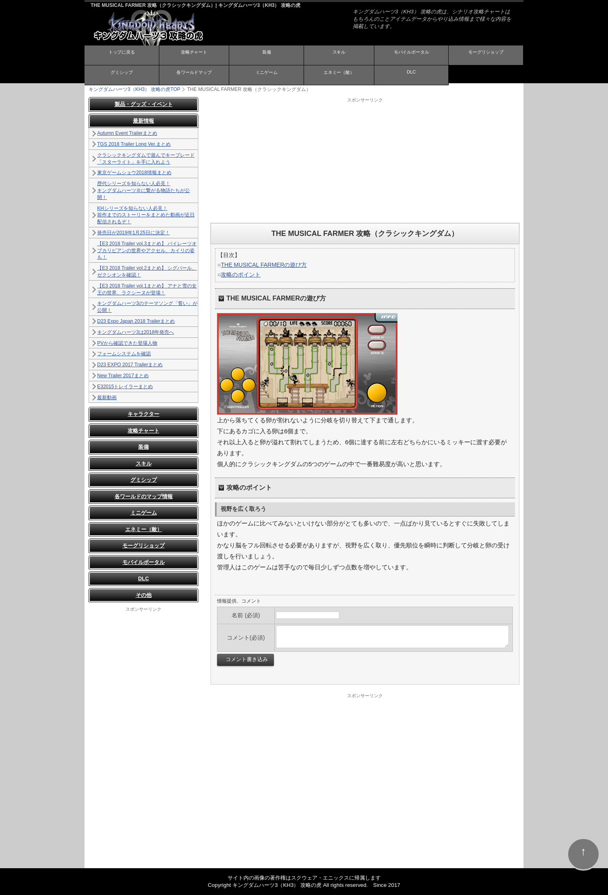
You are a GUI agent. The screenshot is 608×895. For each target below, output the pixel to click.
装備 (266, 55)
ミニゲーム (266, 74)
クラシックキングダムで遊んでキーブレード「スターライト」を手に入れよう (146, 158)
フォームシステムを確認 (124, 354)
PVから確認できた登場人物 (127, 343)
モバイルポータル (411, 55)
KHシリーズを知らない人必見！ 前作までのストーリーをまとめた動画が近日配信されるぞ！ (146, 215)
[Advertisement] (365, 160)
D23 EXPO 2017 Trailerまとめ (130, 365)
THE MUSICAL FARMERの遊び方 (264, 265)
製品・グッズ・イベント (144, 104)
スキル (339, 55)
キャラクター (143, 414)
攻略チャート (193, 55)
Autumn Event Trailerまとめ (127, 133)
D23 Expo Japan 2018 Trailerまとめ (136, 321)
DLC (411, 74)
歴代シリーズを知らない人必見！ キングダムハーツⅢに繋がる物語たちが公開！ (143, 190)
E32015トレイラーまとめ (125, 386)
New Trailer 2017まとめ (123, 375)
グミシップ (121, 74)
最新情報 (143, 121)
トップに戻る (121, 55)
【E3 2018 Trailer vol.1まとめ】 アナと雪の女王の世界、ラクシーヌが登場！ (147, 289)
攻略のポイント (241, 274)
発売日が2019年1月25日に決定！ (133, 233)
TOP (134, 89)
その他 (144, 595)
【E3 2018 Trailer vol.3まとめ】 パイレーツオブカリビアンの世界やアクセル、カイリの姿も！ (147, 250)
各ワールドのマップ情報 (144, 496)
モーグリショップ (486, 55)
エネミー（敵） (339, 74)
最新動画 (107, 397)
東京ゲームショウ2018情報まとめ (134, 172)
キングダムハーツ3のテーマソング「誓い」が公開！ (147, 306)
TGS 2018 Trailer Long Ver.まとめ (134, 144)
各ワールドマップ (193, 74)
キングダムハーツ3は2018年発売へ (135, 332)
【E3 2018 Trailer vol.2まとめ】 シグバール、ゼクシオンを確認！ (147, 271)
